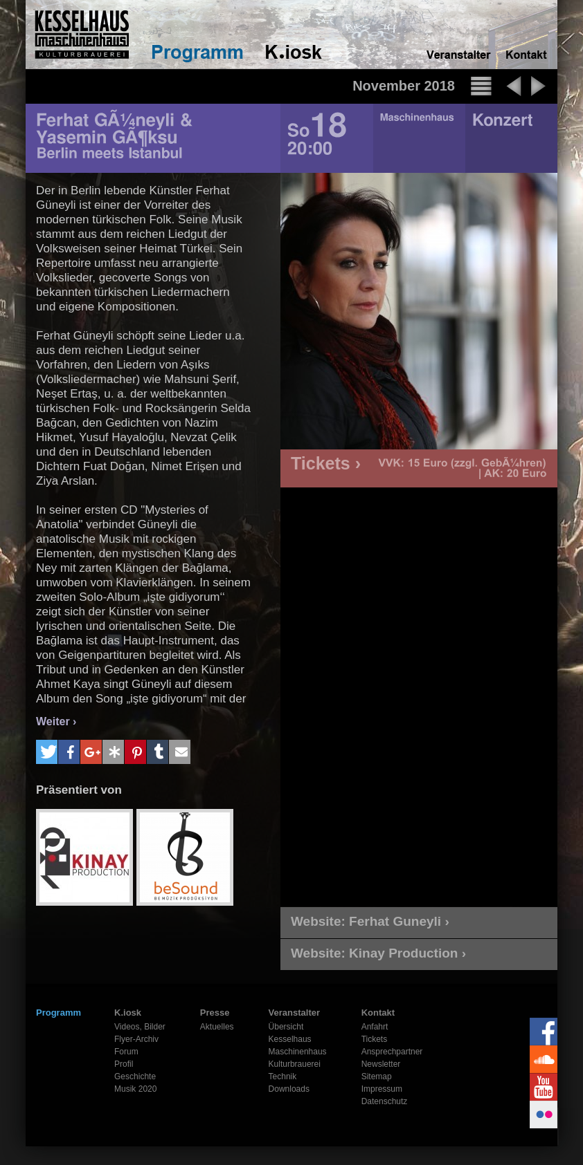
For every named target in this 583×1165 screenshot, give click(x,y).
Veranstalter (294, 1012)
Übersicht (286, 1027)
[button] (46, 752)
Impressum (381, 1089)
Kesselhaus (290, 1039)
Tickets (374, 1039)
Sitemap (376, 1076)
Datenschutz (384, 1101)
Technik (283, 1076)
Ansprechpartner (392, 1051)
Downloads (289, 1089)
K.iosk (127, 1012)
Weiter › (56, 721)
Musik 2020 (135, 1089)
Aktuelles (217, 1027)
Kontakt (378, 1012)
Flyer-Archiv (136, 1039)
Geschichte (135, 1076)
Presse (215, 1012)
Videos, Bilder (139, 1027)
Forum (126, 1051)
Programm (58, 1012)
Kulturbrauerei (295, 1064)
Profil (123, 1064)
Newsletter (381, 1064)
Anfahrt (374, 1027)
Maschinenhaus (298, 1051)
